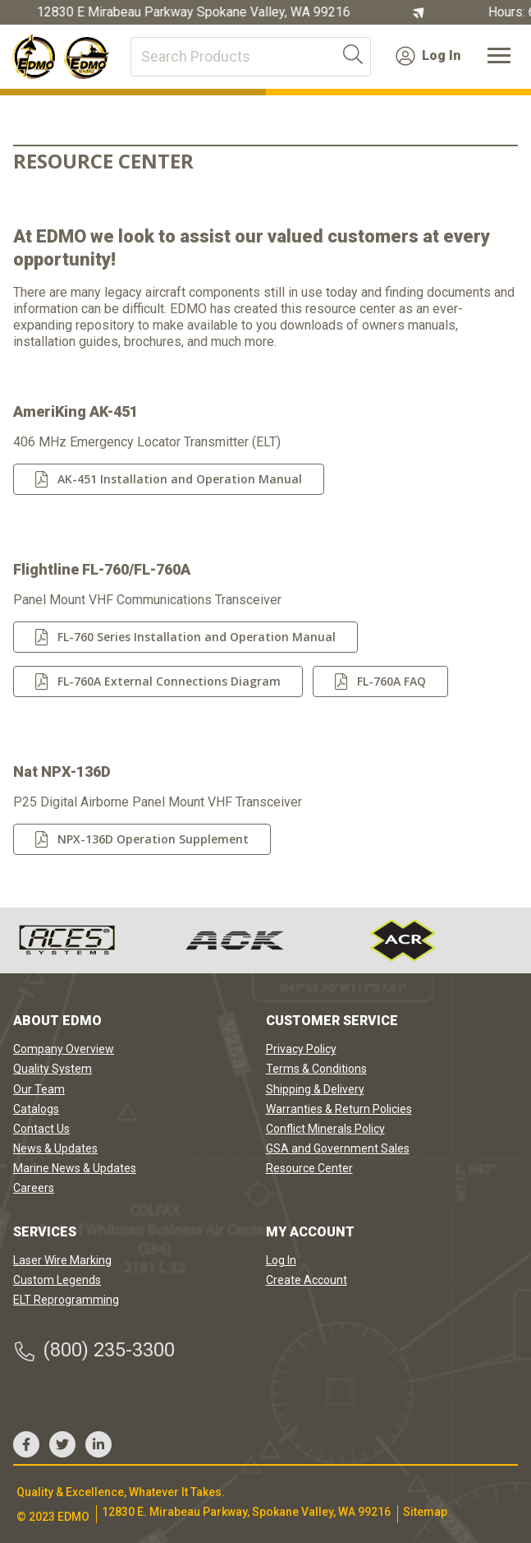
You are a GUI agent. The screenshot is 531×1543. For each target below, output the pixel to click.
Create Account (306, 1280)
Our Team (39, 1089)
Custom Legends (57, 1280)
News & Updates (55, 1148)
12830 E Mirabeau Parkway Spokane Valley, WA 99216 (194, 12)
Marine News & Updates (74, 1168)
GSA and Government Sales (338, 1148)
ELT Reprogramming (66, 1299)
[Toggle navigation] (499, 56)
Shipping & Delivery (315, 1089)
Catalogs (36, 1109)
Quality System (52, 1068)
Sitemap (425, 1511)
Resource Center (309, 1168)
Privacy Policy (301, 1049)
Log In (428, 56)
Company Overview (63, 1049)
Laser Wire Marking (62, 1260)
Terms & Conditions (316, 1068)
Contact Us (41, 1128)
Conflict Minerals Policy (325, 1128)
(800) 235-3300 (94, 1350)
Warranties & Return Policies (339, 1109)
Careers (33, 1187)
